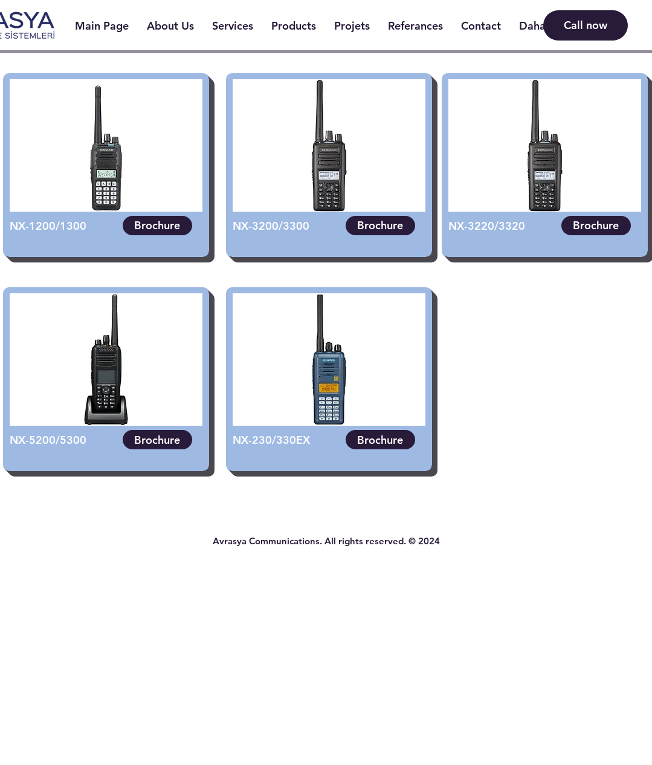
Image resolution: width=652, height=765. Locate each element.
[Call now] (585, 25)
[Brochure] (157, 225)
